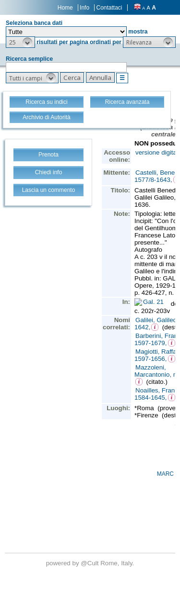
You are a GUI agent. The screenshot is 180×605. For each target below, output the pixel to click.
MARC (165, 474)
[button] (20, 42)
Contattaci (109, 7)
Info (84, 7)
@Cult (90, 563)
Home (65, 7)
